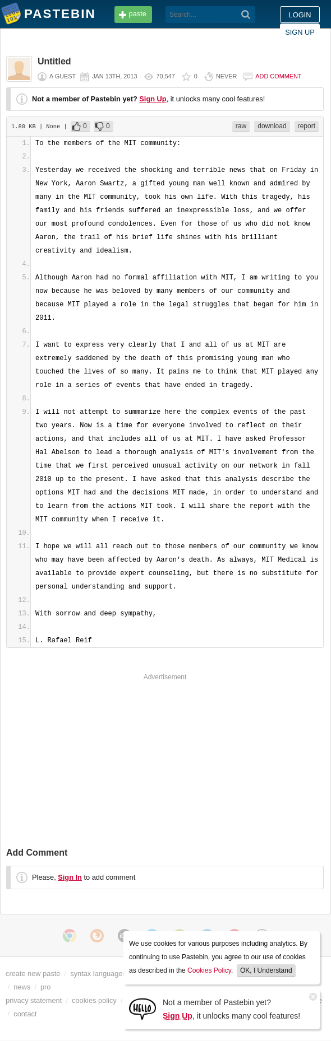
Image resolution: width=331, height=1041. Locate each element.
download (272, 126)
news (21, 987)
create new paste (33, 973)
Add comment (278, 76)
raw (241, 126)
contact (24, 1014)
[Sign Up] (142, 1008)
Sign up (300, 32)
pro (45, 987)
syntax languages (98, 973)
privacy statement (34, 1000)
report (306, 126)
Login (300, 15)
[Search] (246, 14)
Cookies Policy (209, 970)
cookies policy (94, 1000)
